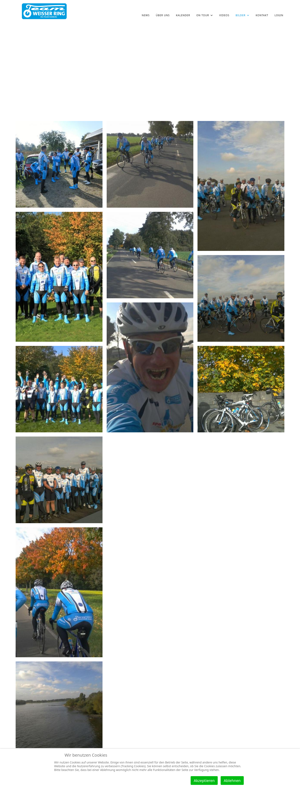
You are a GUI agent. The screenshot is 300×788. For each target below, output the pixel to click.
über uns (163, 15)
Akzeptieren (204, 780)
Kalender (183, 15)
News (146, 15)
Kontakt (262, 15)
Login (279, 15)
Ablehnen (232, 780)
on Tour (202, 15)
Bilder (241, 15)
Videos (224, 15)
